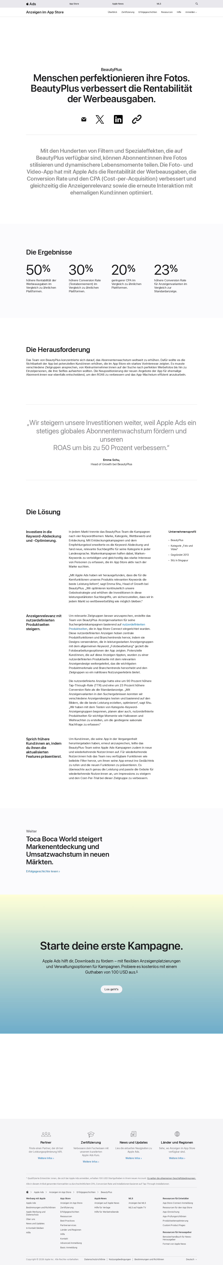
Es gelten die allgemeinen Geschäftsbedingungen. (171, 1178)
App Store (74, 4)
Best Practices (67, 1221)
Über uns (30, 1219)
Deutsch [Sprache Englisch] (191, 1259)
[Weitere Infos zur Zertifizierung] (90, 1146)
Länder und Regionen (70, 1230)
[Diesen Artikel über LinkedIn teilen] (118, 119)
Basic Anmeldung (68, 1247)
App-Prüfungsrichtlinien (174, 1216)
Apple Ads (31, 1203)
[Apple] (27, 1191)
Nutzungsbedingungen (120, 1259)
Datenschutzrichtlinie (94, 1259)
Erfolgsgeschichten (148, 12)
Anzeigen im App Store (45, 12)
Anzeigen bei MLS (137, 1203)
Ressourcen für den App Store (177, 1207)
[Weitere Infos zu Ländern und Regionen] (177, 1144)
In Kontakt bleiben (35, 1228)
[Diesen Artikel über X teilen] (100, 119)
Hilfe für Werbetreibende (106, 1212)
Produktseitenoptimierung (175, 1221)
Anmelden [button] (191, 12)
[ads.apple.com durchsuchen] (197, 4)
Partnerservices (68, 1225)
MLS (159, 4)
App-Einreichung (171, 1212)
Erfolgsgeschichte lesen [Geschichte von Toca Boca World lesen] (42, 956)
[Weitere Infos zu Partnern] (46, 1144)
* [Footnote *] (137, 1060)
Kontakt (64, 1239)
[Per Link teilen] (137, 119)
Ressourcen (167, 12)
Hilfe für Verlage (102, 1207)
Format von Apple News (174, 1244)
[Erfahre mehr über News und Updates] (133, 1144)
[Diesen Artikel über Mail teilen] (83, 119)
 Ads (31, 4)
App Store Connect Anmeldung (178, 1203)
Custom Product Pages (174, 1225)
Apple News (118, 4)
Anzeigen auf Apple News (106, 1203)
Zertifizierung (127, 12)
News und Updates (35, 1223)
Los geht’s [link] (111, 1077)
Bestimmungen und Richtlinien (41, 1207)
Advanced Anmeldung (71, 1243)
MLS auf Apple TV (137, 1207)
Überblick (112, 12)
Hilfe (179, 12)
